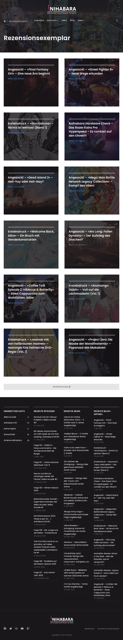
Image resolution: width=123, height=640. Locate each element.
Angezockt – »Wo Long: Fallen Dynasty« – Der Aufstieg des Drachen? (104, 542)
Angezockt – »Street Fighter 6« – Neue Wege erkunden (105, 437)
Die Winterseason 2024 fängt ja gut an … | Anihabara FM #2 (44, 519)
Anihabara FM (10, 423)
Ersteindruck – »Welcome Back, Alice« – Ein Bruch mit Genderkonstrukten (106, 529)
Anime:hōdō (9, 434)
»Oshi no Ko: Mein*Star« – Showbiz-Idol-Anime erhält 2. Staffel (76, 450)
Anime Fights (10, 428)
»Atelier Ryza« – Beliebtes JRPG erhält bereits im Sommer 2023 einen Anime (76, 573)
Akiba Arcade (10, 417)
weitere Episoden (61, 387)
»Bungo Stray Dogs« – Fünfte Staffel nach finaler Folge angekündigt (76, 514)
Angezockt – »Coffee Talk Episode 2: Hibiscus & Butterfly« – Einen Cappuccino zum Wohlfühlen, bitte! (105, 590)
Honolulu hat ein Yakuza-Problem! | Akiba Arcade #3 (45, 420)
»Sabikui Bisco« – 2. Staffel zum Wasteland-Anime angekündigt (76, 436)
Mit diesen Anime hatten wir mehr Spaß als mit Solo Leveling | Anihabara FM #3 (46, 434)
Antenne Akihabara (13, 440)
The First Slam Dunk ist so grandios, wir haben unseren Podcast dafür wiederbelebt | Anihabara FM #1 (46, 547)
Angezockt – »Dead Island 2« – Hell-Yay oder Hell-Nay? (106, 498)
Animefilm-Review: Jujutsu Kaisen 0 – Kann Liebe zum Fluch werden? (106, 573)
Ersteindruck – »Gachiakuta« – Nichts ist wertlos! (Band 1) (106, 451)
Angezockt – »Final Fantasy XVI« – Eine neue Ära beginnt (105, 423)
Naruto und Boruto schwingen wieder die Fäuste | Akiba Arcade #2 (45, 476)
